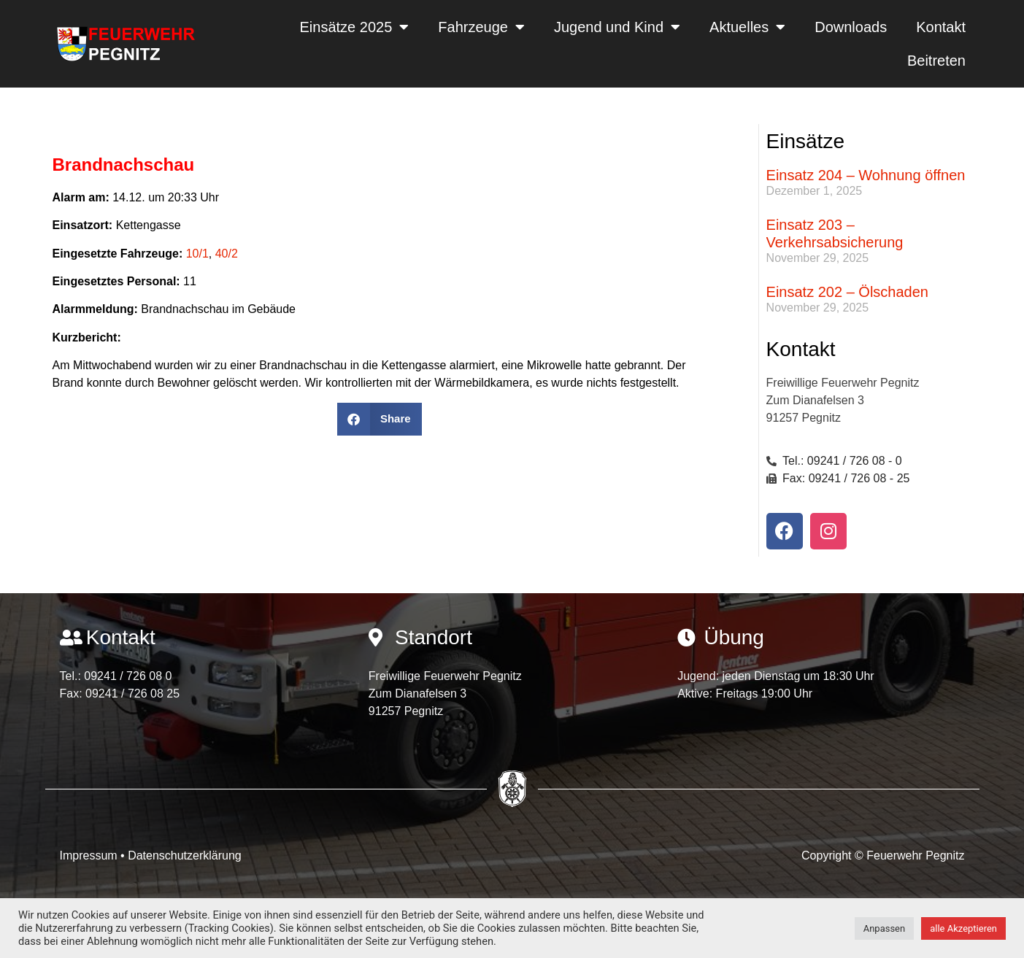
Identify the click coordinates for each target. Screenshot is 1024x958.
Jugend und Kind (617, 27)
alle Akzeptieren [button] (963, 928)
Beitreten (936, 61)
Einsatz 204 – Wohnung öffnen (866, 175)
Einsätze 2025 (354, 27)
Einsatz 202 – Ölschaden (847, 292)
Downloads (851, 27)
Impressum (90, 855)
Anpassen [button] (884, 928)
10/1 (197, 253)
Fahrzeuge (481, 27)
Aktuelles (747, 27)
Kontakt (941, 27)
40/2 (226, 253)
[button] (379, 419)
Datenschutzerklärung (185, 855)
